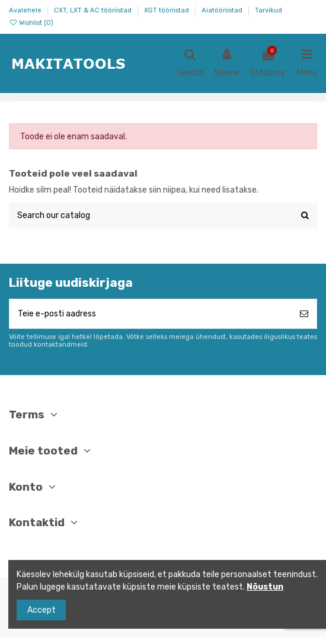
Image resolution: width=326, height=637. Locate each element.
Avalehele (26, 10)
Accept (41, 610)
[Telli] (304, 313)
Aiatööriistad (223, 10)
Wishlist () (31, 23)
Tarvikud (268, 10)
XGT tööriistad (167, 10)
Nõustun (265, 587)
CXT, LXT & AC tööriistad (93, 10)
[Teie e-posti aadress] (150, 313)
